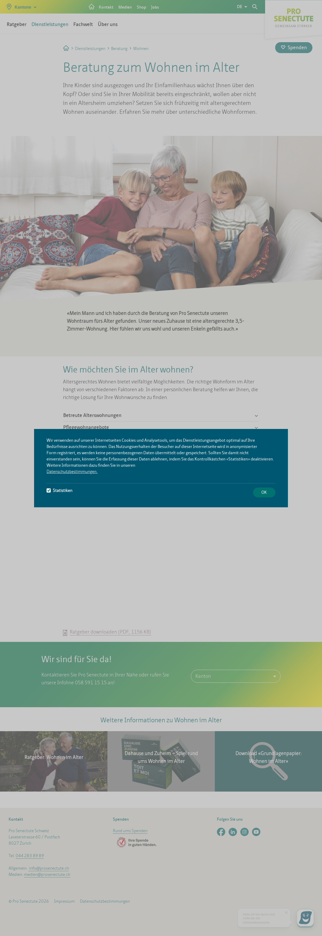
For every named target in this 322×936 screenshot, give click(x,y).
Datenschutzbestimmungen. (72, 471)
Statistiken (59, 490)
